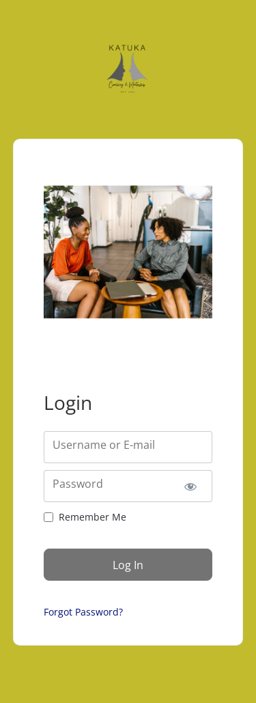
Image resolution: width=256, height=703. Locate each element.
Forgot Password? (83, 611)
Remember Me (92, 516)
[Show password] (190, 486)
